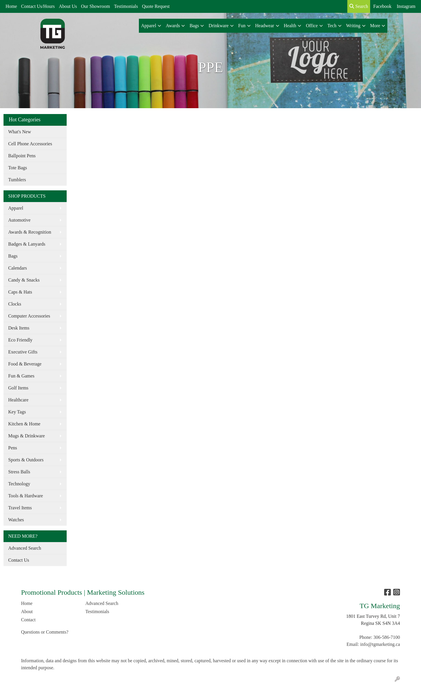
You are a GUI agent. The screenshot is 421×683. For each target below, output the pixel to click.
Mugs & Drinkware (26, 435)
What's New (19, 131)
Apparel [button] (148, 25)
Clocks (14, 303)
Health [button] (290, 25)
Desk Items (18, 327)
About (27, 611)
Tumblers (17, 179)
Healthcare (18, 399)
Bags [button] (194, 25)
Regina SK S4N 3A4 (380, 623)
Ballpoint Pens (22, 155)
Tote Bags (17, 167)
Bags (13, 255)
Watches (16, 519)
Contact (28, 619)
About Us (68, 6)
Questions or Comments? (44, 631)
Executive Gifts (22, 351)
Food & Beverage (25, 363)
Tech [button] (332, 25)
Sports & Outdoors (26, 459)
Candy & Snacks (24, 279)
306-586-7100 (386, 637)
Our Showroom (95, 6)
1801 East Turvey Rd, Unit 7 (373, 616)
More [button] (375, 25)
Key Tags (17, 411)
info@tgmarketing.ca (380, 644)
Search (358, 6)
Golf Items (18, 387)
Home (11, 6)
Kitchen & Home (24, 423)
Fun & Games (21, 375)
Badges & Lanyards (26, 244)
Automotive (19, 220)
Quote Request (156, 6)
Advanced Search (24, 548)
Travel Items (20, 507)
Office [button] (312, 25)
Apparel (15, 208)
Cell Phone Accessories (30, 143)
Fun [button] (242, 25)
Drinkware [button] (218, 25)
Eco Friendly (20, 339)
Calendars (17, 267)
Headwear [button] (264, 25)
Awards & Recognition (29, 232)
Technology (19, 483)
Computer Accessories (29, 315)
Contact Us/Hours (38, 6)
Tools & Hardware (25, 495)
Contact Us (18, 560)
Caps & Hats (20, 291)
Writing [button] (353, 25)
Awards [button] (173, 25)
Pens (12, 447)
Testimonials (126, 6)
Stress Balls (19, 471)
